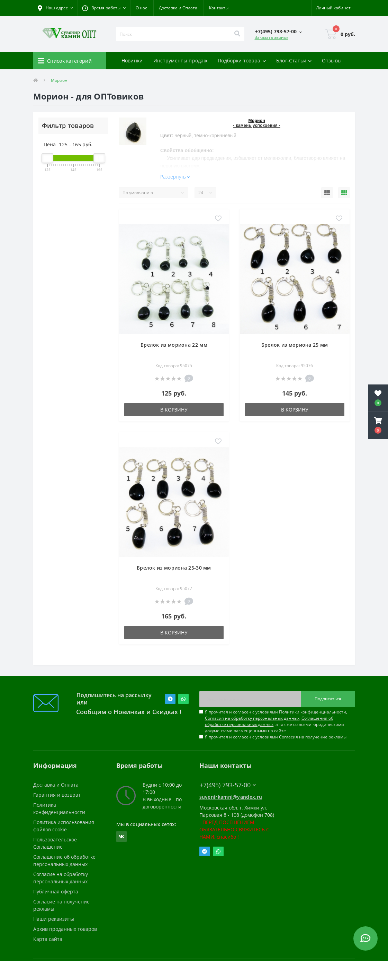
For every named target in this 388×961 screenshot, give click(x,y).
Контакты (218, 8)
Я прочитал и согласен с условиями (275, 737)
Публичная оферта (55, 891)
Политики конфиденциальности (312, 712)
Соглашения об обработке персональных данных (269, 721)
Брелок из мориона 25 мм (294, 344)
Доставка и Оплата (178, 8)
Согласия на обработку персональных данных (252, 718)
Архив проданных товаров (65, 929)
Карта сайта (47, 939)
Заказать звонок (271, 37)
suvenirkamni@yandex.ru (230, 797)
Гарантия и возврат (57, 794)
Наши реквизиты (53, 919)
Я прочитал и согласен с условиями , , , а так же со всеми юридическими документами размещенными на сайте (276, 721)
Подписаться (328, 699)
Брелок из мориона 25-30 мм (174, 567)
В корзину (174, 409)
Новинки (132, 60)
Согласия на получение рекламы (312, 737)
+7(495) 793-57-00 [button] (228, 785)
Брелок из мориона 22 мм (174, 344)
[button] (104, 8)
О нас (141, 8)
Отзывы (332, 60)
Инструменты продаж (180, 60)
